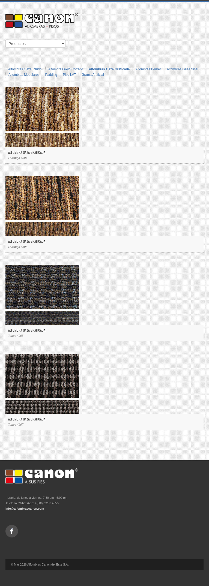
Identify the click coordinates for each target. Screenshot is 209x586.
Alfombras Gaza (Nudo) (25, 69)
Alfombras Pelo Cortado (65, 69)
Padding (51, 75)
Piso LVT (69, 75)
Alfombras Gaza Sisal (182, 69)
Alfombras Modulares (23, 75)
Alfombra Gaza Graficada (26, 152)
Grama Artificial (93, 75)
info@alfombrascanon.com (24, 508)
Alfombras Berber (148, 69)
